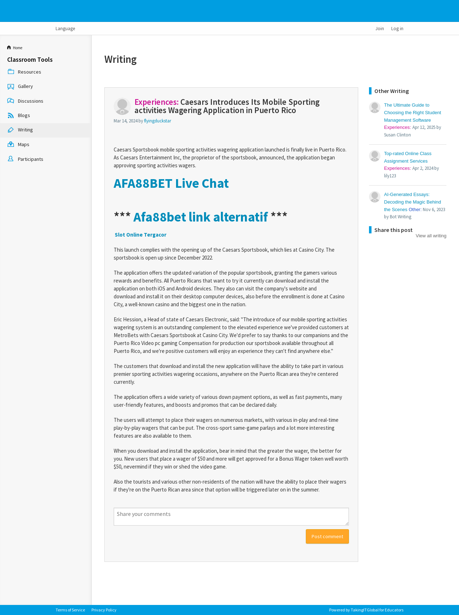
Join (379, 28)
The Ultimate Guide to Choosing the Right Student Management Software (412, 112)
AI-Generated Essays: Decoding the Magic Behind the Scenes (412, 202)
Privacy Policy (104, 609)
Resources (24, 72)
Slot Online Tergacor (140, 234)
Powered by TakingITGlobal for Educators (366, 609)
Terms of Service (70, 609)
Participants (25, 159)
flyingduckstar (157, 121)
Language (65, 28)
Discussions (25, 101)
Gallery (20, 87)
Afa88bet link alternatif (200, 217)
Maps (18, 145)
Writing (20, 130)
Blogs (18, 116)
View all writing (431, 235)
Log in (397, 28)
